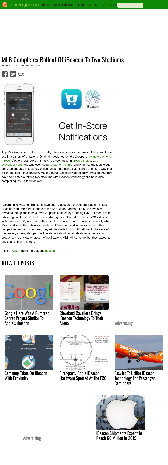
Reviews (45, 5)
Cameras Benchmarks (63, 5)
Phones (80, 5)
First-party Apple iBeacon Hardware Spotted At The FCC (83, 375)
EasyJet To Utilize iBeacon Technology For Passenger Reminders (135, 378)
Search (113, 5)
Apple (15, 250)
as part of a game (61, 164)
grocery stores (82, 160)
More (105, 5)
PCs (89, 5)
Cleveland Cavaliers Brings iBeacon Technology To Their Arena (81, 318)
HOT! (97, 5)
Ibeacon (49, 250)
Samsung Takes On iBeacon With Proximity (26, 375)
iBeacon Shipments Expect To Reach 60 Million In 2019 (119, 435)
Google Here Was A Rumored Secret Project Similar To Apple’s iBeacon (27, 318)
